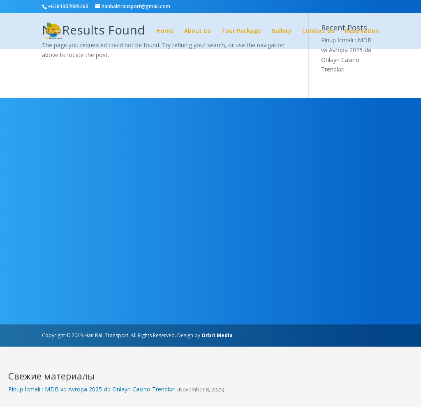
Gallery (281, 31)
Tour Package (241, 31)
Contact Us (318, 31)
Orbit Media (217, 335)
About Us (197, 31)
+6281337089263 (68, 6)
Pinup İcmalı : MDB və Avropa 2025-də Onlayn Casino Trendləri (92, 389)
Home (165, 31)
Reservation (362, 31)
